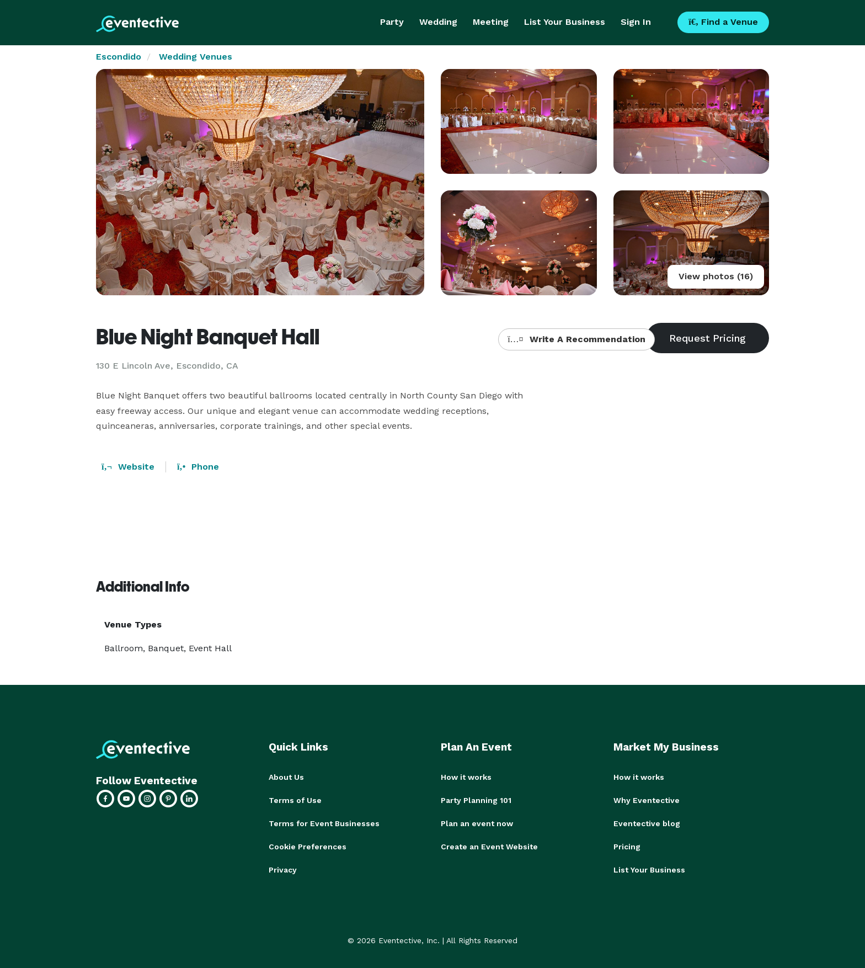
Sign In (636, 22)
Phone (198, 466)
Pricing (626, 846)
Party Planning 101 (476, 800)
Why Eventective (646, 800)
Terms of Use (295, 800)
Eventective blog (646, 823)
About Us (286, 777)
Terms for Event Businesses (324, 823)
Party (392, 22)
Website (128, 466)
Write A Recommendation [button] (576, 339)
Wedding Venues (195, 56)
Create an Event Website (489, 846)
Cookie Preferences (307, 846)
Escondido (118, 56)
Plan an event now (477, 823)
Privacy (283, 869)
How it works (466, 777)
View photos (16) (716, 276)
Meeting (491, 22)
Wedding (438, 22)
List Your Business (564, 22)
